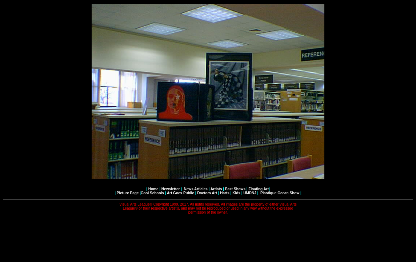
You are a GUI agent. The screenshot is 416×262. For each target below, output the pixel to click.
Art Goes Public (180, 193)
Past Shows (236, 189)
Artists (216, 189)
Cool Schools (153, 193)
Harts (224, 193)
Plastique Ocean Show (279, 193)
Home (153, 189)
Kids (236, 193)
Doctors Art (207, 193)
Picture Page (128, 193)
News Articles (196, 189)
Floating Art (258, 189)
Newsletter (170, 189)
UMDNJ (249, 193)
